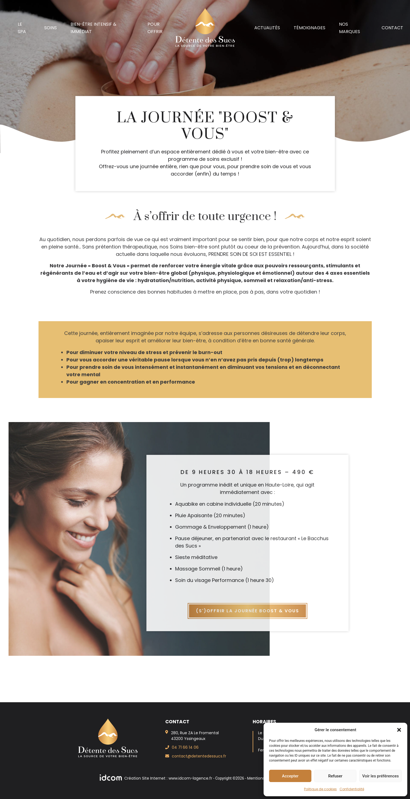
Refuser (335, 776)
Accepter (290, 776)
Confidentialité (352, 789)
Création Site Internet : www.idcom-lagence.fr (156, 778)
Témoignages (309, 28)
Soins (50, 28)
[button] (399, 730)
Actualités (267, 28)
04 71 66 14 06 (185, 747)
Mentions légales (263, 778)
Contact (392, 28)
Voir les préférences (380, 776)
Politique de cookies (320, 789)
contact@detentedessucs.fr (199, 756)
